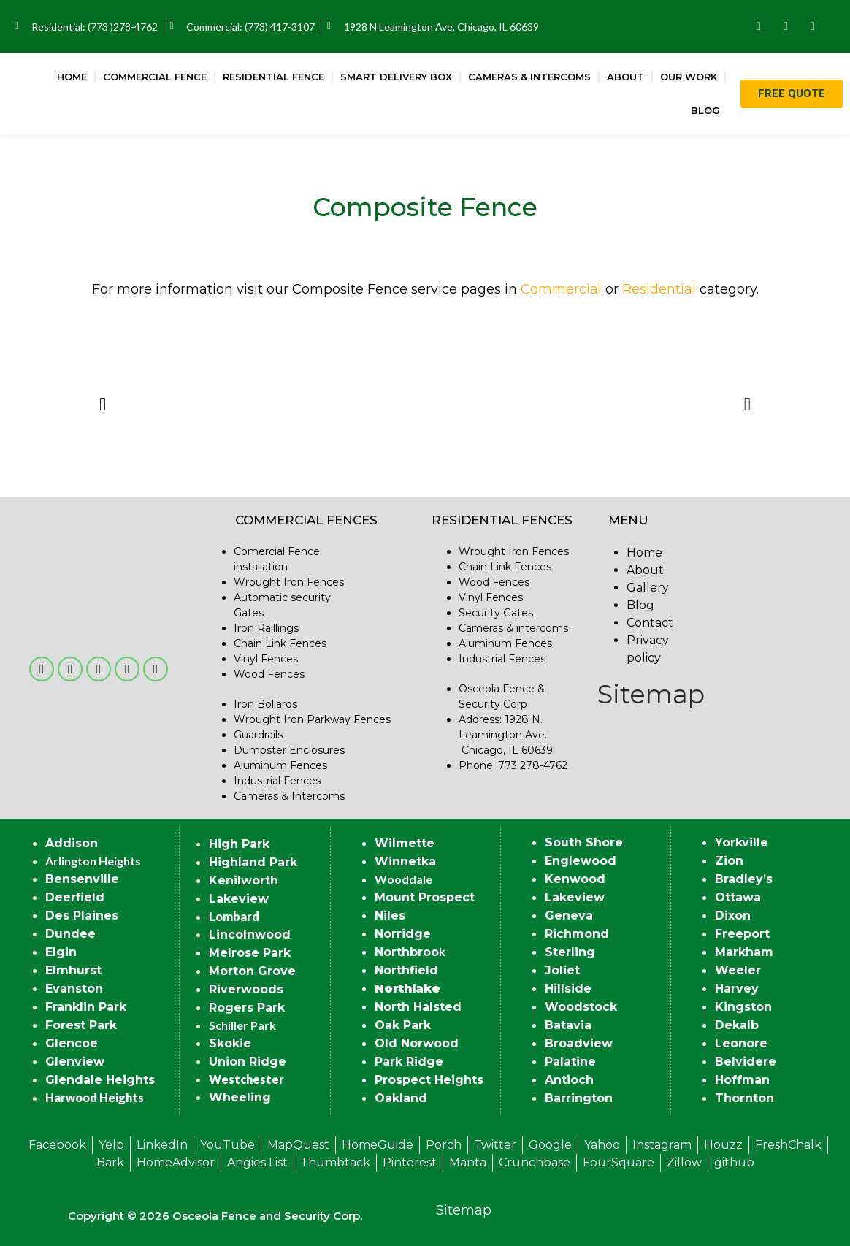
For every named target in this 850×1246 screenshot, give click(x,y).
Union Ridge (247, 1062)
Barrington (579, 1098)
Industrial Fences (277, 780)
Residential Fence (273, 77)
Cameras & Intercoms (529, 77)
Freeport (742, 934)
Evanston (74, 988)
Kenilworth (243, 880)
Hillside (568, 988)
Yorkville (741, 842)
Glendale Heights (100, 1080)
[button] (102, 403)
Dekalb (737, 1025)
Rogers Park (247, 1007)
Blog (705, 110)
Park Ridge (409, 1062)
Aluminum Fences (280, 765)
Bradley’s (744, 879)
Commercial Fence (155, 77)
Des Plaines (81, 915)
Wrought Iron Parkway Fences (312, 719)
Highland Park (253, 862)
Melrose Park (250, 953)
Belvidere (745, 1062)
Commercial (561, 289)
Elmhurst (73, 970)
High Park (239, 844)
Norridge (403, 934)
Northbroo (407, 952)
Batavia (568, 1025)
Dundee (70, 934)
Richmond (577, 934)
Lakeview (239, 899)
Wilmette (404, 843)
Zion (729, 861)
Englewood (580, 861)
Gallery (648, 588)
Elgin (61, 952)
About (625, 77)
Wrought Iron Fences (289, 582)
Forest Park (81, 1025)
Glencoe (71, 1043)
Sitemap (651, 694)
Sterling (570, 952)
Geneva (569, 915)
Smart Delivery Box (396, 77)
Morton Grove (252, 971)
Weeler (738, 970)
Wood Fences (269, 674)
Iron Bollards (265, 704)
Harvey (737, 988)
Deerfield (74, 897)
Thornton (744, 1098)
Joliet (562, 970)
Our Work (688, 77)
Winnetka (405, 861)
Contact (650, 623)
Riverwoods (246, 989)
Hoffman (742, 1080)
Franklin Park (85, 1007)
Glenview (74, 1062)
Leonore (741, 1043)
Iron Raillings (266, 628)
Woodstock (581, 1007)
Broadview (579, 1043)
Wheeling (240, 1097)
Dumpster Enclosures (289, 750)
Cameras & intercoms (513, 628)
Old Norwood (417, 1043)
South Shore (584, 842)
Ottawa (738, 897)
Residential (659, 289)
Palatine (570, 1062)
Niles (390, 915)
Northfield (406, 970)
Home (72, 77)
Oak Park (403, 1025)
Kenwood (575, 879)
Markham (744, 952)
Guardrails (258, 734)
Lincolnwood (250, 934)
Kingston (743, 1007)
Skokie (230, 1043)
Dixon (733, 915)
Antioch (569, 1080)
